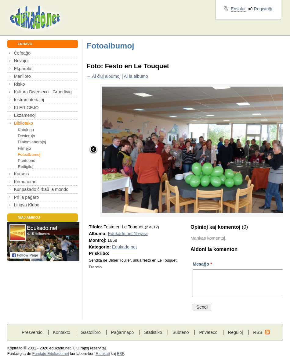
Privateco (208, 332)
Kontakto (61, 332)
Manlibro (22, 76)
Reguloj (235, 332)
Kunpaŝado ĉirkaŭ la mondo (41, 189)
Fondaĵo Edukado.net (50, 354)
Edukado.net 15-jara (127, 233)
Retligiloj (25, 166)
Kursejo (21, 173)
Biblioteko (23, 123)
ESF (120, 354)
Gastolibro (91, 332)
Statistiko (153, 332)
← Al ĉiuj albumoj (104, 76)
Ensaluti (238, 8)
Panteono (26, 160)
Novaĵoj (21, 60)
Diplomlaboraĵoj (32, 142)
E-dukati (103, 354)
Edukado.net (124, 247)
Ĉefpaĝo (22, 53)
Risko (19, 84)
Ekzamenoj (24, 115)
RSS (257, 332)
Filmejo (24, 148)
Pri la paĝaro (26, 197)
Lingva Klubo (26, 204)
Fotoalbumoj (29, 154)
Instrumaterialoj (29, 99)
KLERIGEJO (26, 107)
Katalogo (26, 129)
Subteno (180, 332)
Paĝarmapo (122, 332)
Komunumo (25, 181)
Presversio (32, 332)
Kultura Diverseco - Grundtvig (42, 91)
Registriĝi (263, 8)
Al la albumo (136, 76)
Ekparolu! (23, 68)
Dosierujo (26, 136)
